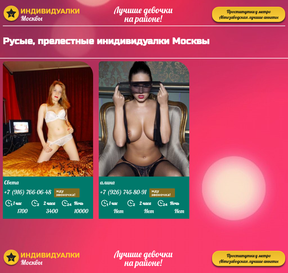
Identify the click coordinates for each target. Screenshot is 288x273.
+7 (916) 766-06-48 (42, 192)
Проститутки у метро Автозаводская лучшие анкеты (248, 14)
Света (11, 182)
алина (107, 182)
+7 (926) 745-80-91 (137, 192)
